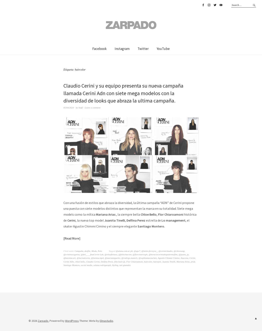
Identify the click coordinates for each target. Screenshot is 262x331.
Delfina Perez (107, 261)
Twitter (215, 5)
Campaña (79, 251)
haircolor (148, 261)
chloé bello (80, 261)
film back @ (119, 261)
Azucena (184, 258)
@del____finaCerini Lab (92, 254)
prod (193, 261)
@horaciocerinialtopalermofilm (163, 254)
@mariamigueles (112, 258)
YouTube (221, 5)
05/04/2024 (68, 107)
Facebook (203, 5)
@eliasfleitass (111, 254)
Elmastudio (106, 321)
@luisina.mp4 (97, 258)
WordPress (72, 321)
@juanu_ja (184, 254)
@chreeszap (179, 251)
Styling (115, 265)
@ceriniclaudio (165, 251)
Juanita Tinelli (168, 261)
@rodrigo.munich (129, 258)
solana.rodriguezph (102, 265)
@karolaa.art (69, 258)
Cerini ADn (68, 261)
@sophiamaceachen (148, 258)
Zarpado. (43, 321)
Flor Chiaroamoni (134, 261)
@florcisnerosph (140, 254)
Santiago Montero (71, 265)
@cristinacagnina (71, 254)
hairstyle (157, 261)
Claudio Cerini (92, 261)
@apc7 (137, 251)
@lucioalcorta (83, 258)
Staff (81, 107)
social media (86, 265)
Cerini (192, 258)
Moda (94, 251)
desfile (87, 251)
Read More (71, 238)
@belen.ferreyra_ (149, 251)
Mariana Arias (183, 261)
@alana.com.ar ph (124, 251)
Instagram (209, 5)
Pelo (100, 251)
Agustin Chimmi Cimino (169, 258)
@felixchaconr (124, 254)
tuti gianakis (125, 265)
